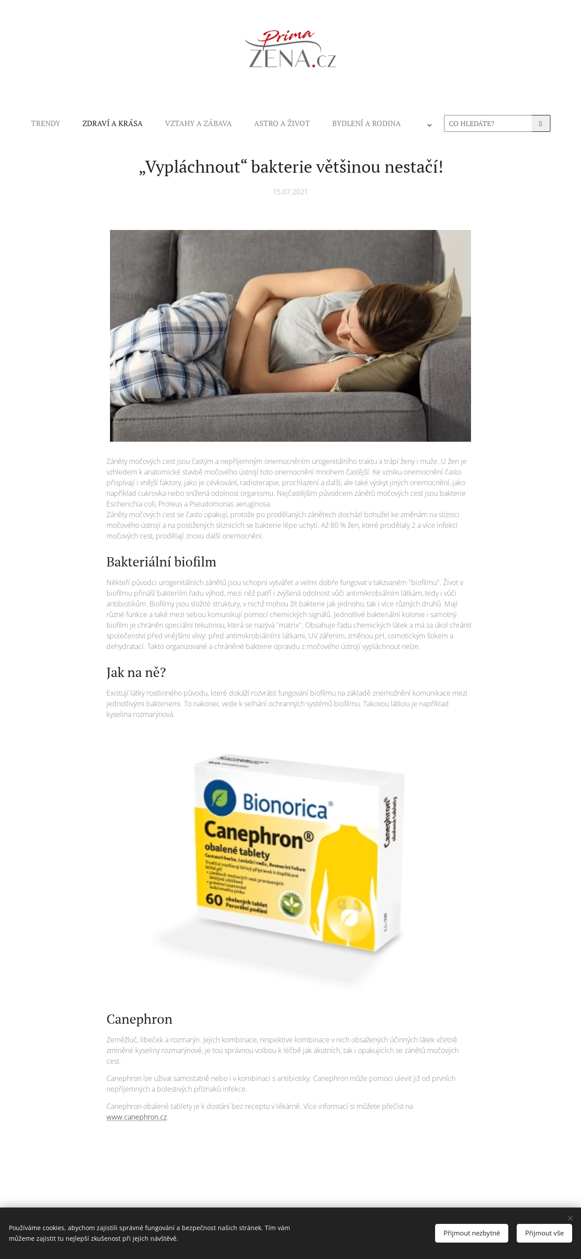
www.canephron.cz (136, 1117)
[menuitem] (182, 123)
